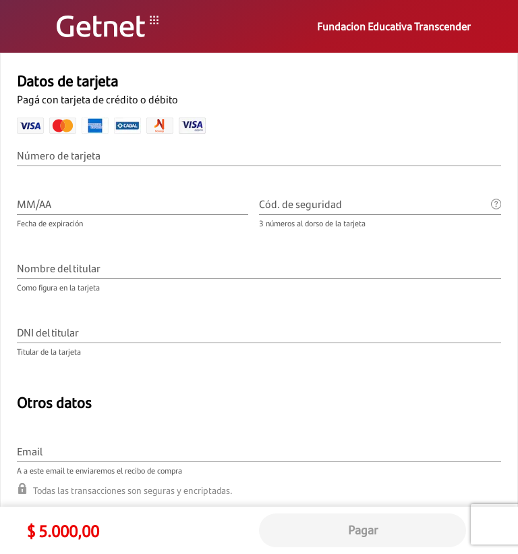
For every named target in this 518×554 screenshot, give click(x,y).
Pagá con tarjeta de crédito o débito (98, 99)
